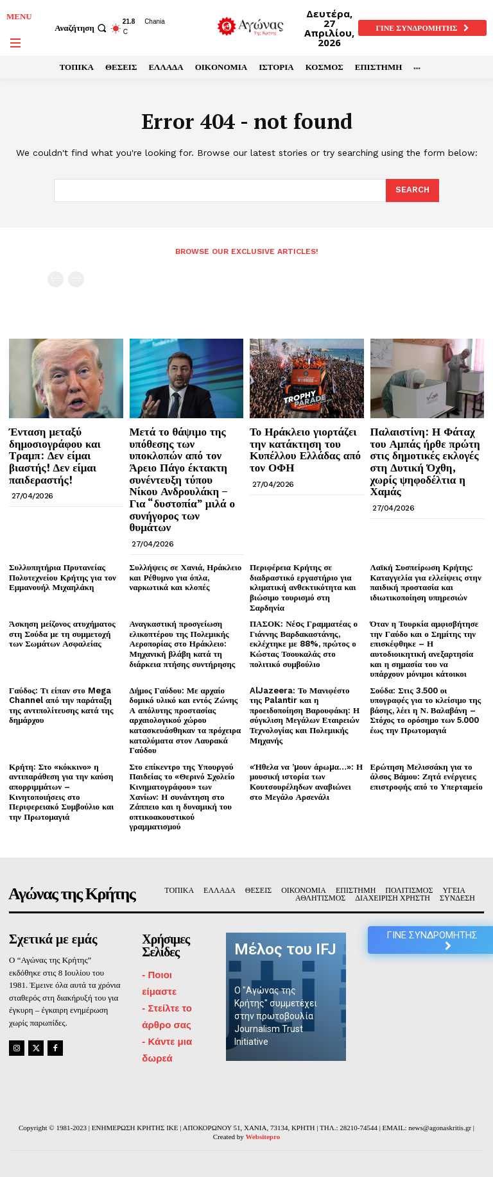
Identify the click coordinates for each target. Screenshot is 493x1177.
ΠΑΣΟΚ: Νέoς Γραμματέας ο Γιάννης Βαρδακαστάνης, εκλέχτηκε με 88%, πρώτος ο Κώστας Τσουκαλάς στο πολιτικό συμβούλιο (304, 643)
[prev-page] (56, 279)
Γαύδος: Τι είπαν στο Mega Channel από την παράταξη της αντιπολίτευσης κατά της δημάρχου (61, 705)
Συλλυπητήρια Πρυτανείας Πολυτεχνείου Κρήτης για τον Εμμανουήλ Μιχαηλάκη (62, 577)
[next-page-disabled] (76, 279)
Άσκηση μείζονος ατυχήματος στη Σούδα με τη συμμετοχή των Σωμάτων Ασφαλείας (62, 633)
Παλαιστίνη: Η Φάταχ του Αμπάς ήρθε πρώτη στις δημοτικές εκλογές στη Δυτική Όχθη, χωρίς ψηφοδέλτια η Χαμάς (425, 461)
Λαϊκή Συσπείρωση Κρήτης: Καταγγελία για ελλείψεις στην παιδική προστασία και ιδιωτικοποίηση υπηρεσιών (425, 582)
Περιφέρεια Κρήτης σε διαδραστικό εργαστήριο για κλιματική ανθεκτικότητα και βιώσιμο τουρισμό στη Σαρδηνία (303, 587)
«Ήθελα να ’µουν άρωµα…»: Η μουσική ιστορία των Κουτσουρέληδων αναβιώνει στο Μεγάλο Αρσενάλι (306, 782)
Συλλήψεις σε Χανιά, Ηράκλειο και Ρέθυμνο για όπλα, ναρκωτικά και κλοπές (186, 577)
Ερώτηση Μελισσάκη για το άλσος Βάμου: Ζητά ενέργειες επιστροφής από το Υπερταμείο (426, 777)
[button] (82, 27)
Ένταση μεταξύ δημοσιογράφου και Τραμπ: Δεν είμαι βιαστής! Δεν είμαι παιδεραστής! (55, 455)
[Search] (412, 190)
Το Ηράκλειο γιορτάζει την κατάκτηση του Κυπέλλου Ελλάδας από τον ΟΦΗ (305, 449)
